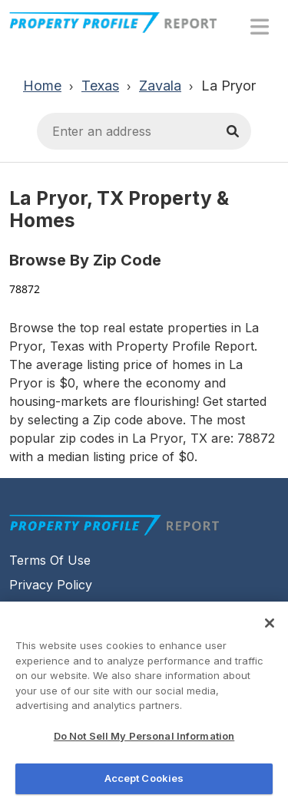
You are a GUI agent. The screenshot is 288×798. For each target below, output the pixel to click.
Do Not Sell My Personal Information (144, 740)
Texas (100, 85)
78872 (24, 289)
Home (42, 85)
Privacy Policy (50, 584)
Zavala (160, 85)
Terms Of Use (50, 560)
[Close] (269, 628)
